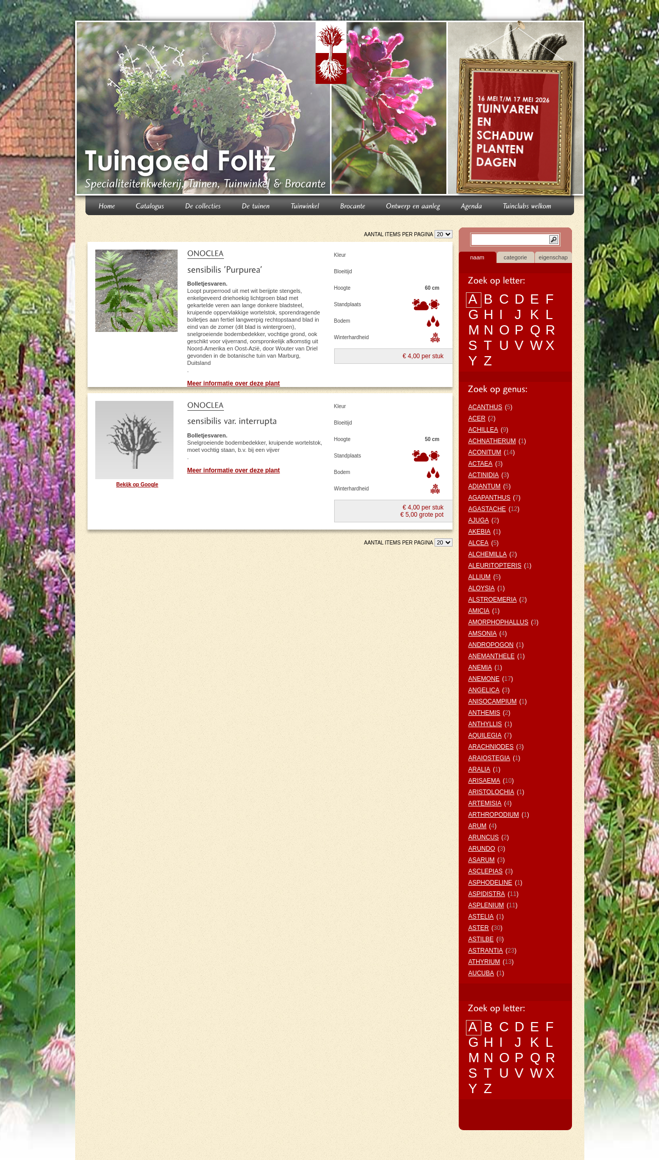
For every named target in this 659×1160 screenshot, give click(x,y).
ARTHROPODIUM (494, 814)
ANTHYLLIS (485, 724)
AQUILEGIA (485, 735)
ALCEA (479, 543)
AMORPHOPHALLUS (499, 622)
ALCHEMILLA (488, 554)
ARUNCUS (484, 837)
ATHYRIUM (484, 961)
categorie (515, 257)
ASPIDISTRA (487, 894)
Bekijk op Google (137, 484)
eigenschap (553, 257)
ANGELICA (484, 690)
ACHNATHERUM (492, 441)
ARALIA (480, 769)
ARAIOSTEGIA (489, 758)
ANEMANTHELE (492, 656)
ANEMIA (480, 667)
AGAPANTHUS (490, 497)
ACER (477, 418)
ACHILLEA (483, 429)
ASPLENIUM (486, 905)
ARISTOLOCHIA (491, 792)
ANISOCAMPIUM (493, 701)
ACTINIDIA (484, 475)
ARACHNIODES (491, 746)
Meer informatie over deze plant (233, 383)
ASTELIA (481, 916)
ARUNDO (482, 848)
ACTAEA (481, 463)
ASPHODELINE (490, 882)
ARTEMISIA (485, 803)
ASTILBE (481, 939)
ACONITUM (485, 452)
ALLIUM (480, 577)
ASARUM (482, 860)
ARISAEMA (484, 780)
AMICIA (479, 610)
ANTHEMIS (484, 712)
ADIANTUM (485, 486)
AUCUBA (481, 973)
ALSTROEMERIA (493, 599)
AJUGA (479, 520)
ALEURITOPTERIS (495, 565)
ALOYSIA (482, 588)
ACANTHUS (485, 407)
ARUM (478, 826)
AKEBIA (480, 531)
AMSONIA (483, 633)
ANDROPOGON (491, 644)
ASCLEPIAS (486, 871)
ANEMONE (484, 678)
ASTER (479, 927)
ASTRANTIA (486, 950)
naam (477, 257)
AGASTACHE (487, 509)
